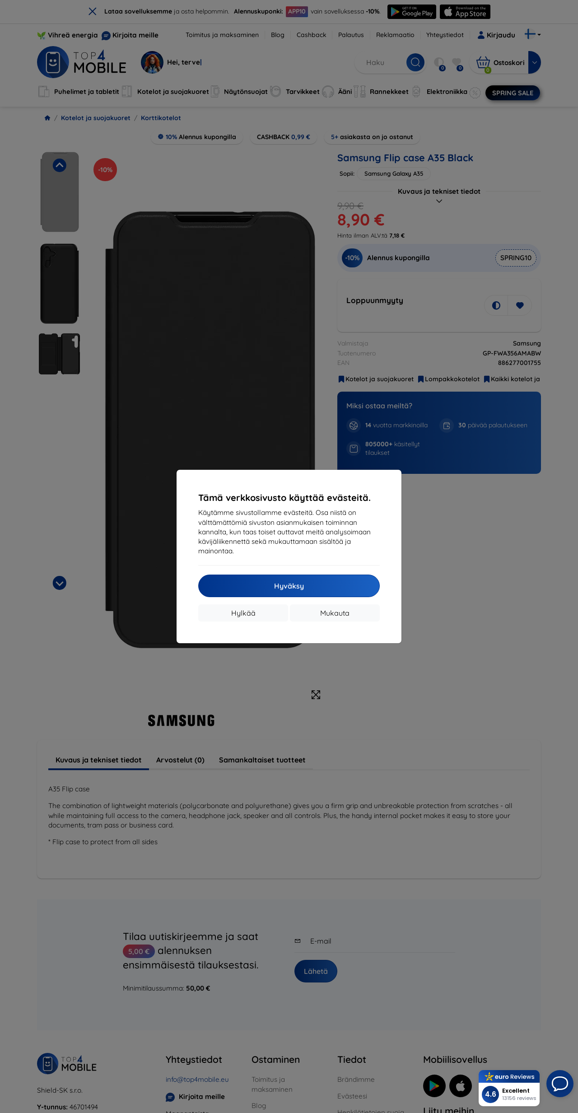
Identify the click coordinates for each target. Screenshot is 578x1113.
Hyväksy (289, 585)
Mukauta (335, 612)
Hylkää (243, 612)
